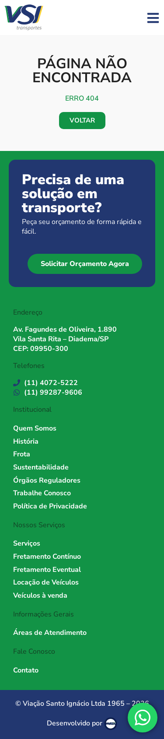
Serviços (26, 543)
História (25, 441)
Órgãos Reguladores (46, 480)
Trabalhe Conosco (42, 493)
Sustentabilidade (41, 467)
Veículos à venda (40, 595)
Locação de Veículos (46, 582)
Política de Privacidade (50, 506)
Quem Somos (34, 428)
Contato (25, 670)
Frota (21, 454)
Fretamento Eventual (47, 569)
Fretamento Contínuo (47, 556)
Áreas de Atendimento (50, 632)
